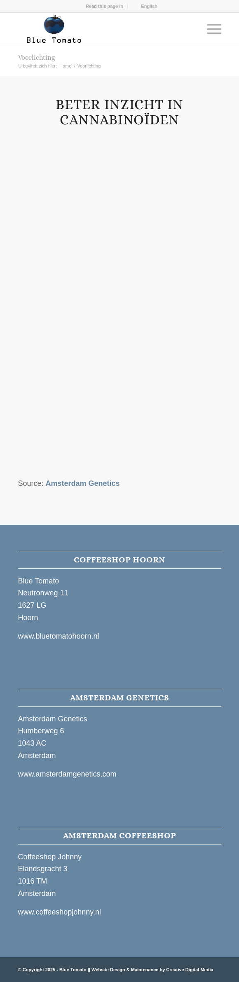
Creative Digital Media (189, 969)
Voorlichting (36, 57)
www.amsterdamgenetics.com (67, 774)
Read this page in (104, 6)
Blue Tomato (73, 969)
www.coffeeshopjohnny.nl (59, 912)
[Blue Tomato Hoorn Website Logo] (99, 29)
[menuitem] (105, 6)
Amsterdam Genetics (83, 483)
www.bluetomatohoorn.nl (58, 636)
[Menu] (210, 29)
